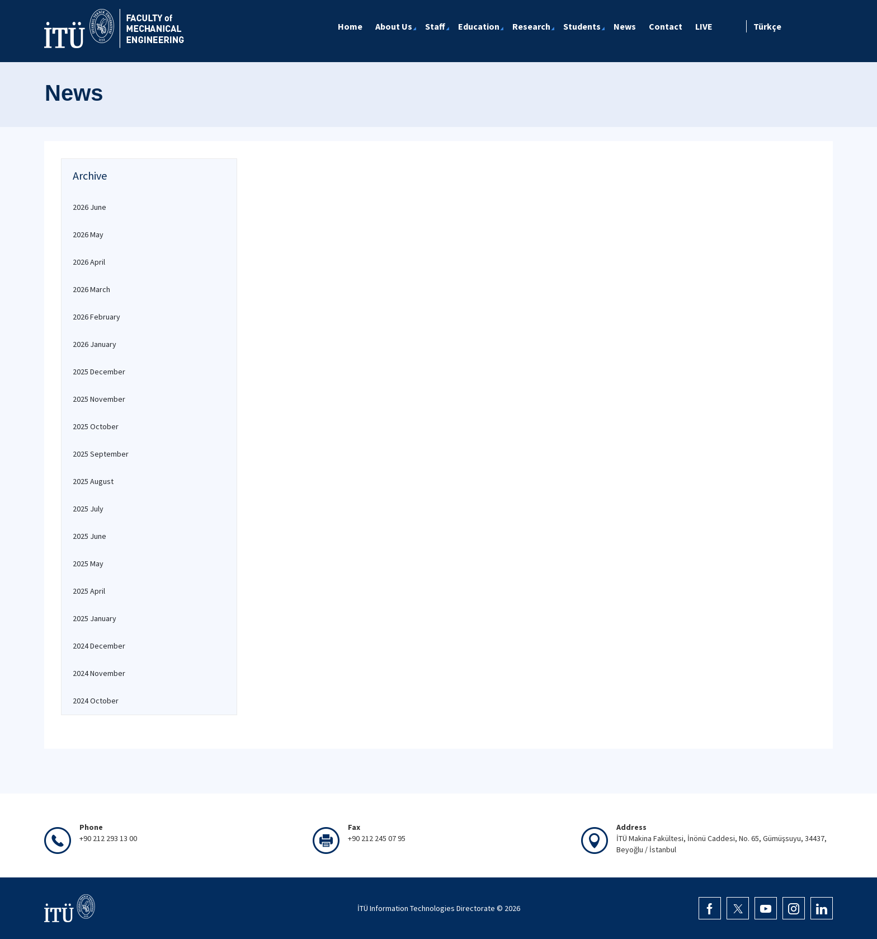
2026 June (89, 207)
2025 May (88, 563)
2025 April (89, 591)
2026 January (94, 344)
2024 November (99, 673)
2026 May (88, 234)
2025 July (88, 509)
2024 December (99, 646)
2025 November (99, 399)
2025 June (89, 536)
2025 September (101, 454)
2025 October (96, 426)
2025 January (94, 618)
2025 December (99, 372)
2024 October (96, 701)
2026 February (96, 317)
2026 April (89, 262)
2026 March (91, 289)
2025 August (93, 481)
